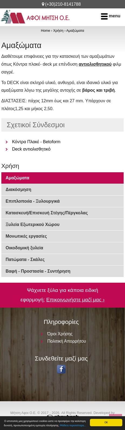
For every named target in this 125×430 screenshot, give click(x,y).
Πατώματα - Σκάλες (25, 259)
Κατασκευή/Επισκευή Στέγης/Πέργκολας (47, 213)
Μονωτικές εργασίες (26, 236)
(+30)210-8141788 (63, 4)
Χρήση (58, 30)
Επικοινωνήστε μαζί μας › (75, 299)
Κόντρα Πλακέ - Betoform (36, 141)
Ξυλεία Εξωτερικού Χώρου (33, 224)
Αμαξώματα (75, 30)
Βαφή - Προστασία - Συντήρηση (38, 271)
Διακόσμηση (18, 189)
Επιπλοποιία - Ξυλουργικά (33, 201)
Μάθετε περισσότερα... (73, 425)
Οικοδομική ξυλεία (24, 248)
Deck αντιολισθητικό (31, 149)
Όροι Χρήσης (60, 334)
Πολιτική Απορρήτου (66, 341)
